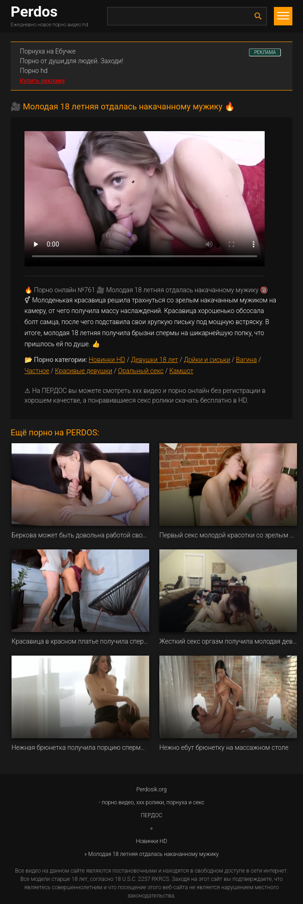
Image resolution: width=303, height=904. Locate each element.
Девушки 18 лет (154, 359)
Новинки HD (107, 359)
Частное (36, 370)
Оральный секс (141, 370)
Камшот (181, 370)
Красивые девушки (83, 370)
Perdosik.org (151, 789)
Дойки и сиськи (207, 359)
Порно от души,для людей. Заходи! (71, 61)
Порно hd (34, 70)
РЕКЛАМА (265, 52)
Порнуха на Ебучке (48, 51)
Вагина (246, 359)
